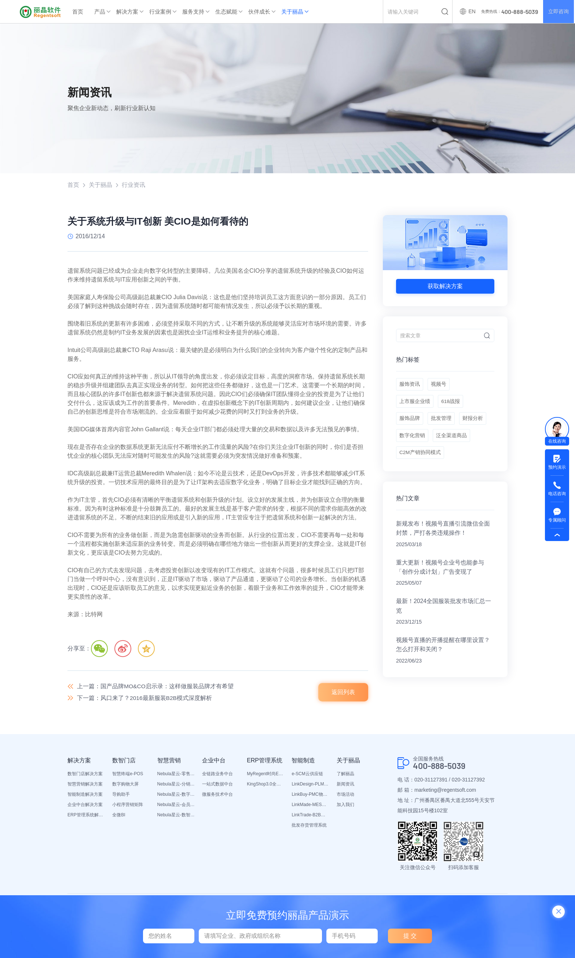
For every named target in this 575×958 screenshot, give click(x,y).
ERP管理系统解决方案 (86, 816)
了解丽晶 (345, 774)
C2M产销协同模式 (420, 459)
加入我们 (345, 805)
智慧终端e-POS (127, 774)
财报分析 (474, 422)
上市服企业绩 (414, 404)
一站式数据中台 (217, 785)
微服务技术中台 (217, 795)
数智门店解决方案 (85, 774)
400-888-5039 (441, 767)
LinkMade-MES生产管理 (310, 805)
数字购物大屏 (125, 785)
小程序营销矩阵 (127, 805)
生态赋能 (226, 11)
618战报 (451, 404)
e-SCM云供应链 (307, 774)
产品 (99, 11)
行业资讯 (133, 185)
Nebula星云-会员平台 (176, 805)
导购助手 (121, 795)
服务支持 (193, 11)
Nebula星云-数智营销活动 (176, 816)
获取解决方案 (445, 286)
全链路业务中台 (217, 774)
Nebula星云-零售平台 (176, 774)
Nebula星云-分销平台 (176, 785)
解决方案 (127, 11)
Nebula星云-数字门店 (176, 795)
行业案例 (160, 11)
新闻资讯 (345, 785)
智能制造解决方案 (85, 795)
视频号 (439, 385)
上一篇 (155, 686)
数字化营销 (412, 440)
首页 (77, 11)
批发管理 (442, 422)
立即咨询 (558, 12)
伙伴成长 (259, 11)
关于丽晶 (292, 11)
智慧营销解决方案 (85, 785)
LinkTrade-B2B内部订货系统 (310, 816)
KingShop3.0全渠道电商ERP (265, 785)
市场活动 (345, 795)
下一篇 (145, 699)
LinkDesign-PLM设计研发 (310, 785)
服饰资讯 (409, 385)
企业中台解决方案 (85, 805)
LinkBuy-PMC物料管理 (310, 795)
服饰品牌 (409, 422)
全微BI (118, 816)
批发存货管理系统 (309, 826)
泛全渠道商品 (452, 440)
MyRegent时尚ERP (265, 774)
